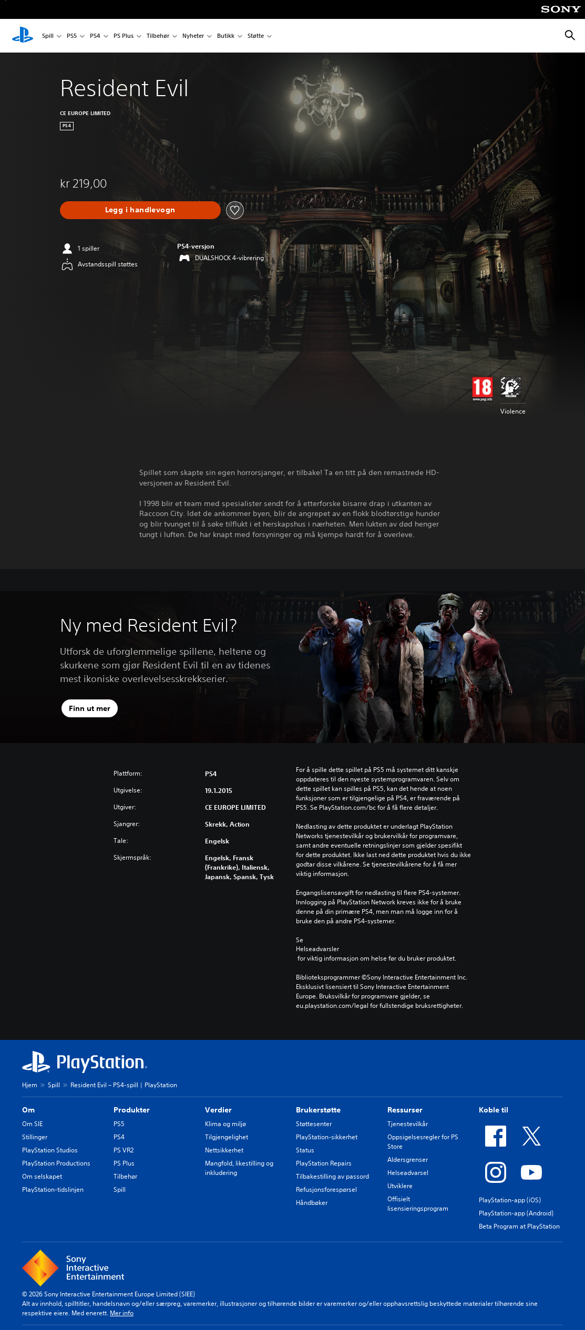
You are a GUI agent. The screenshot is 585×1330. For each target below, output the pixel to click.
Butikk (225, 36)
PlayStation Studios (50, 1150)
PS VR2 (124, 1150)
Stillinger (34, 1136)
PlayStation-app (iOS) (510, 1199)
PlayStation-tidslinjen (53, 1189)
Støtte (256, 36)
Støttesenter (314, 1123)
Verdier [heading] (218, 1110)
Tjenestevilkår (407, 1123)
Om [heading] (28, 1110)
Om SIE (32, 1123)
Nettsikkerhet (224, 1150)
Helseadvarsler (317, 949)
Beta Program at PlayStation (519, 1226)
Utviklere (400, 1185)
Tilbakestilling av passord (332, 1176)
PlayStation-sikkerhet (326, 1136)
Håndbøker (311, 1202)
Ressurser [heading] (405, 1110)
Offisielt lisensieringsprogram (417, 1203)
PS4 (95, 36)
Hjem (29, 1084)
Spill (48, 36)
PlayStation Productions (56, 1163)
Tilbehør (158, 36)
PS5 (72, 36)
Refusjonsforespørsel (326, 1189)
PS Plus (124, 36)
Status (305, 1150)
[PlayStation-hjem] (22, 36)
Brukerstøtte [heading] (318, 1110)
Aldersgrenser (407, 1159)
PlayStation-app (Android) (516, 1213)
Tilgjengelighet (226, 1136)
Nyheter (193, 36)
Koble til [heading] (493, 1110)
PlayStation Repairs (324, 1163)
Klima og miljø (225, 1123)
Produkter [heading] (132, 1110)
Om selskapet (42, 1176)
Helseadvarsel (407, 1172)
